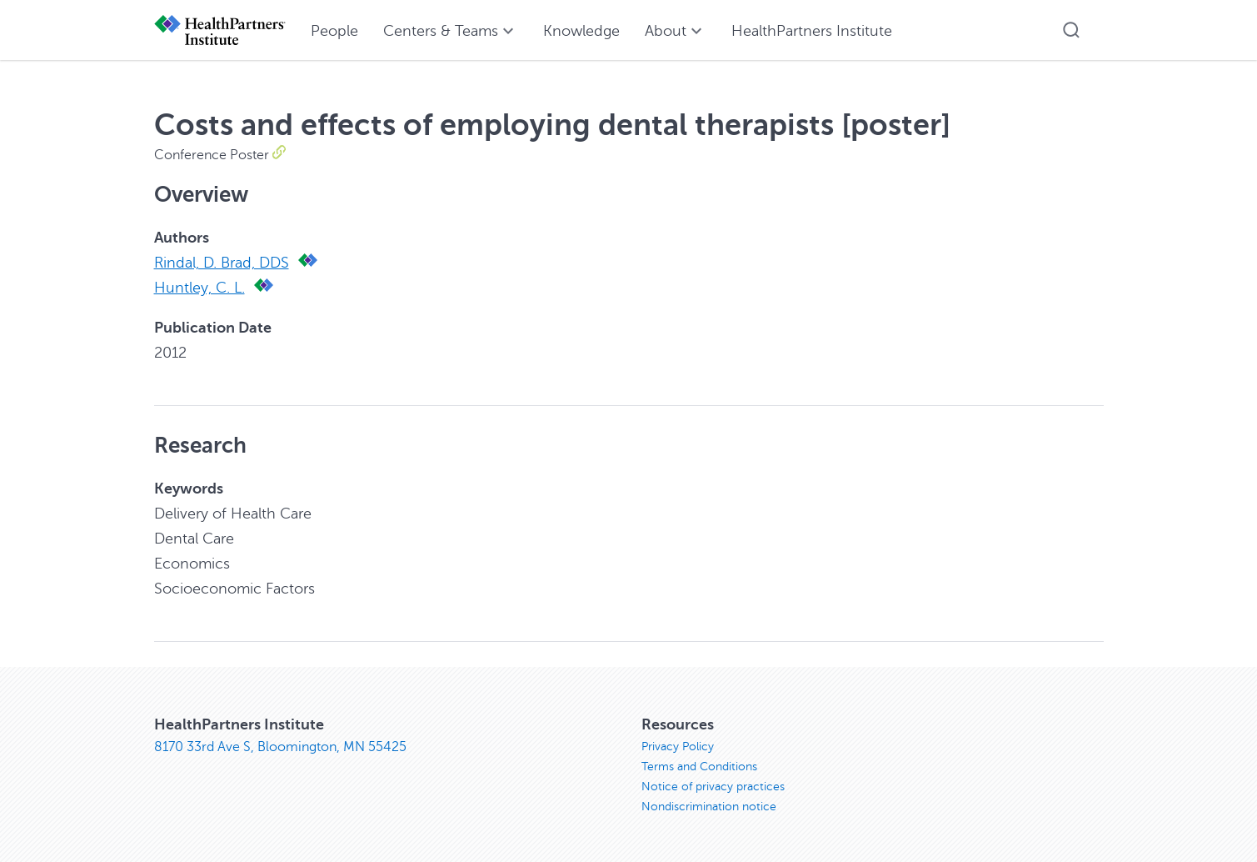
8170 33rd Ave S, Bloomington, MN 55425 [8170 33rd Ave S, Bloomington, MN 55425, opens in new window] (280, 746)
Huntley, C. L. (199, 287)
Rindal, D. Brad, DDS (221, 262)
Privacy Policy (677, 746)
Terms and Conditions (699, 766)
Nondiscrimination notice (708, 806)
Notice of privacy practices (713, 786)
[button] (1071, 30)
